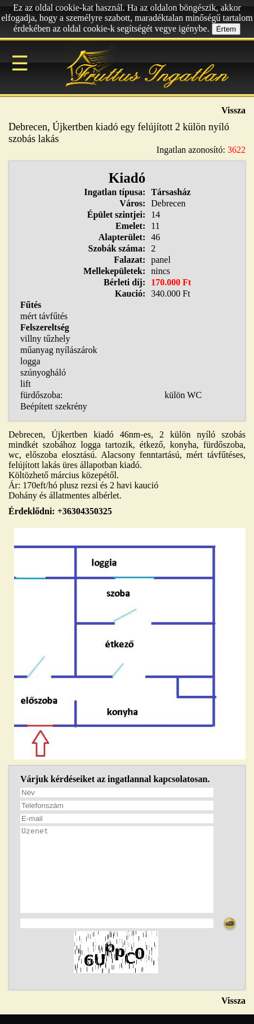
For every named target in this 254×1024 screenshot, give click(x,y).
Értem (226, 29)
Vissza (233, 110)
